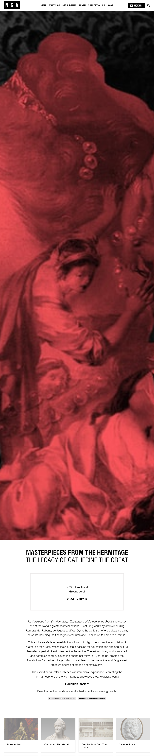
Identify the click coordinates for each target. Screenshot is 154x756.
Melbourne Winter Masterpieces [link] (62, 699)
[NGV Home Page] (12, 5)
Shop (110, 5)
